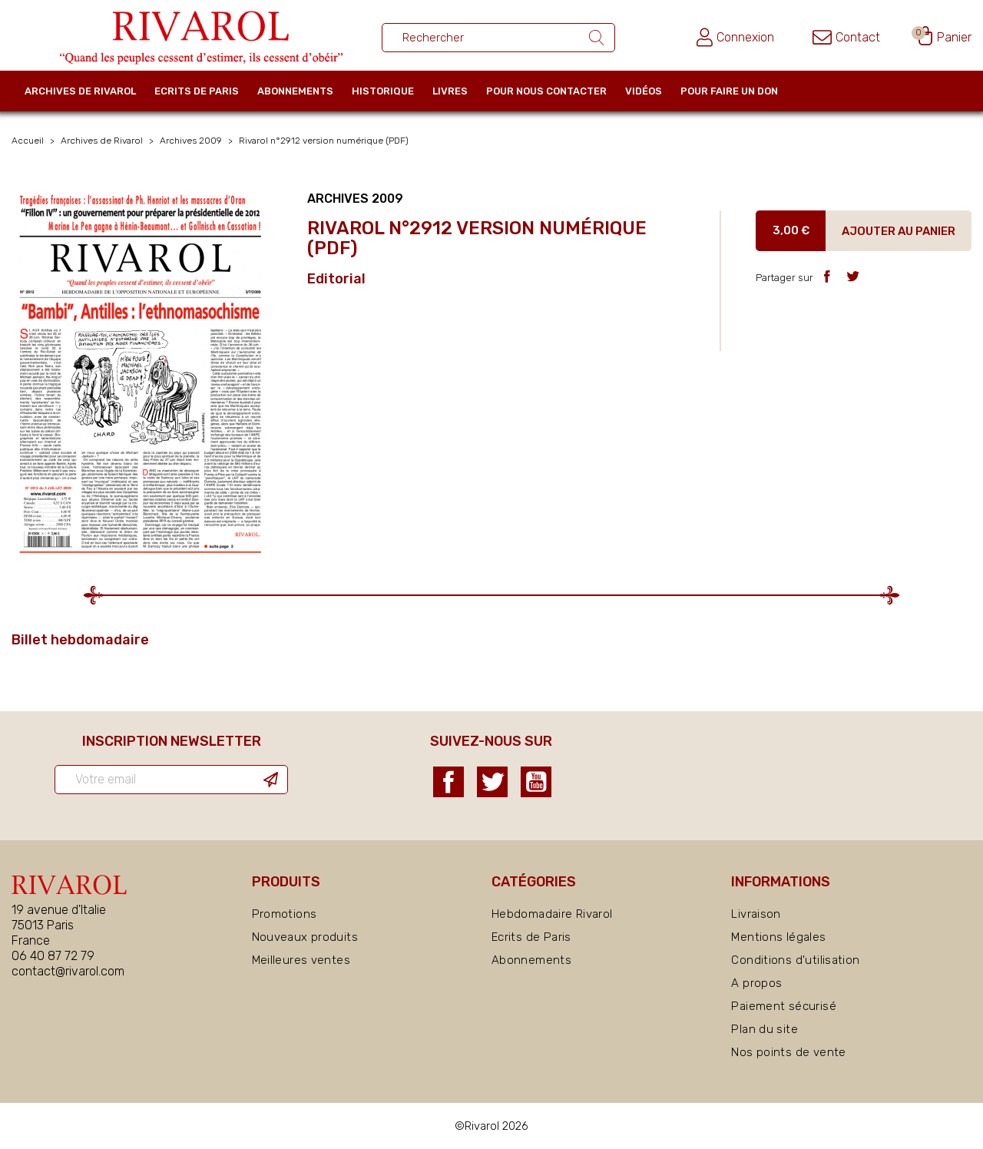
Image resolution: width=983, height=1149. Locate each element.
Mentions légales (778, 937)
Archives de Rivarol (80, 91)
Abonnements (295, 91)
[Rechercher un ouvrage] (498, 37)
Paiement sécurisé (783, 1006)
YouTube (536, 782)
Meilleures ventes (301, 960)
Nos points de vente (788, 1052)
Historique (383, 91)
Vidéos (643, 91)
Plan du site (764, 1029)
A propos (756, 983)
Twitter (492, 782)
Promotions (284, 914)
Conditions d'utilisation (795, 960)
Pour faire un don (729, 91)
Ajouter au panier (898, 231)
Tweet (852, 276)
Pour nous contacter (546, 91)
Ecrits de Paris (196, 91)
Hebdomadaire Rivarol (552, 914)
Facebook (448, 782)
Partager (826, 276)
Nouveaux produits (305, 937)
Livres (450, 91)
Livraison (755, 914)
